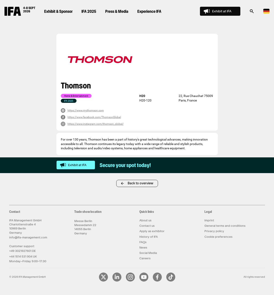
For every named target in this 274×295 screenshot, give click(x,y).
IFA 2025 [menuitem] (88, 11)
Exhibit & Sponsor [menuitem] (58, 11)
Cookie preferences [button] (218, 236)
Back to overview (140, 183)
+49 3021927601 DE (22, 251)
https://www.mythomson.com (86, 110)
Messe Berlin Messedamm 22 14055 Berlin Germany (85, 227)
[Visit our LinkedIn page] (116, 280)
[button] (251, 12)
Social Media (148, 253)
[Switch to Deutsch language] (266, 13)
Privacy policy (214, 231)
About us (145, 220)
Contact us (147, 225)
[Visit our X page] (103, 280)
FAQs (143, 242)
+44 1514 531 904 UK (23, 256)
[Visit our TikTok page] (170, 280)
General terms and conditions (225, 225)
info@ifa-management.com (28, 237)
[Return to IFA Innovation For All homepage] (19, 14)
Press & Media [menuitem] (116, 11)
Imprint (209, 220)
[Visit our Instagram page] (130, 280)
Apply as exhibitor (151, 231)
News (143, 247)
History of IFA (148, 236)
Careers (145, 258)
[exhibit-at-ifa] (75, 165)
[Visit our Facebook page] (157, 280)
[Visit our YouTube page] (143, 280)
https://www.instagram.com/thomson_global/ (96, 123)
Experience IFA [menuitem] (149, 11)
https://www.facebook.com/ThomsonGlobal (94, 117)
